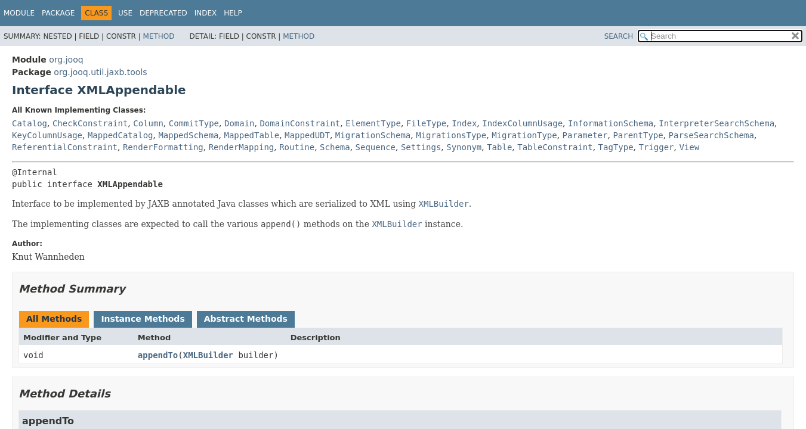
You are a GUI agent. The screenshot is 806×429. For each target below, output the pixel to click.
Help (233, 13)
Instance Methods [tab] (142, 319)
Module (19, 13)
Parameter (585, 135)
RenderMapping (241, 147)
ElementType (373, 123)
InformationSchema (610, 123)
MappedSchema (188, 135)
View (689, 147)
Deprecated (163, 13)
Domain (239, 123)
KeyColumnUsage (47, 135)
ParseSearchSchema (711, 135)
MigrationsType (451, 135)
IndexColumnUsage (522, 123)
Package (58, 13)
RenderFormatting (163, 147)
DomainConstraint (300, 123)
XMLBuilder (208, 355)
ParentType (638, 135)
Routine (296, 147)
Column (148, 123)
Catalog (29, 123)
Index (205, 13)
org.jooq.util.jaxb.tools (100, 72)
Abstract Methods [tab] (246, 319)
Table (499, 147)
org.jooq (66, 59)
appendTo (158, 355)
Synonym (463, 147)
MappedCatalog (120, 135)
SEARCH (619, 36)
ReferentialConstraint (65, 147)
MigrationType (524, 135)
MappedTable (251, 135)
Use (125, 13)
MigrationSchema (372, 135)
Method (159, 36)
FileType (426, 123)
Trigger (656, 147)
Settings (421, 147)
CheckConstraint (90, 123)
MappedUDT (307, 135)
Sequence (376, 147)
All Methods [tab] (54, 319)
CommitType (194, 123)
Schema (335, 147)
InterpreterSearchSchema (716, 123)
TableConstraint (554, 147)
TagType (616, 147)
